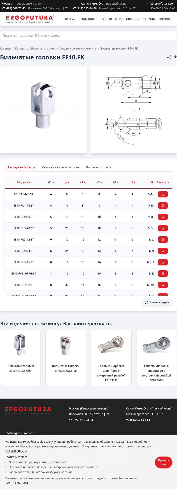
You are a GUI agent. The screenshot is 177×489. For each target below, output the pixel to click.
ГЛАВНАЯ (70, 19)
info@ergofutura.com (161, 3)
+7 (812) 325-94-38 (85, 8)
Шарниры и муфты (42, 48)
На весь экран (157, 302)
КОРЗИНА (165, 19)
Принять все (163, 462)
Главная (5, 48)
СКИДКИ (106, 19)
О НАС (119, 19)
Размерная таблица (21, 167)
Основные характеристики (60, 167)
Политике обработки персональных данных (50, 446)
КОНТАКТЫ (149, 19)
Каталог (20, 48)
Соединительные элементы (78, 48)
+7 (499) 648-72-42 (14, 8)
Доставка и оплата (98, 167)
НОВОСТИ (132, 19)
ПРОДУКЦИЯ (88, 19)
